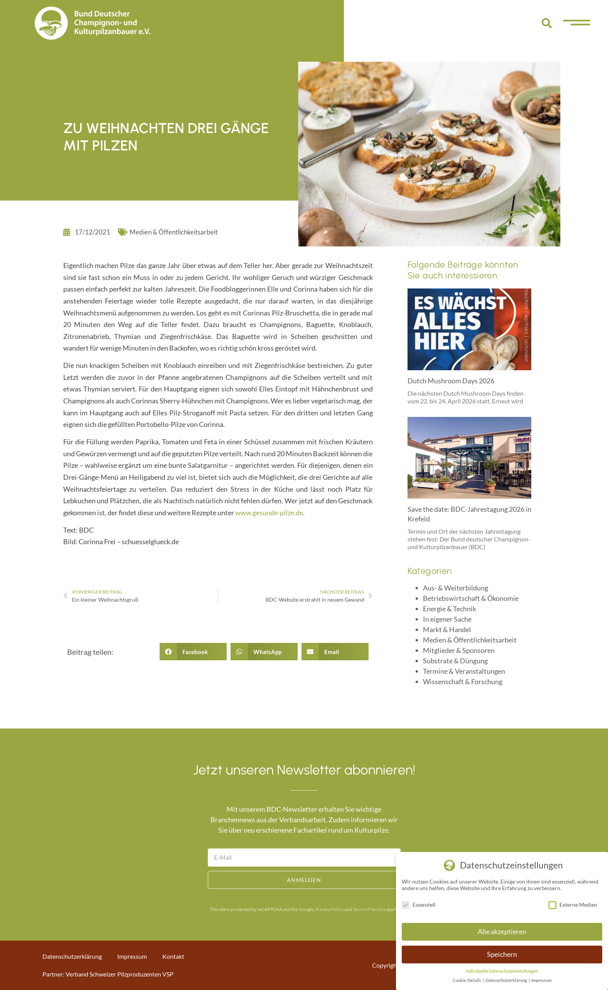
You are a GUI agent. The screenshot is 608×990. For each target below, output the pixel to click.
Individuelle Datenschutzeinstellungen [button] (502, 971)
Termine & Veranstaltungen (464, 671)
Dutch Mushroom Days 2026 (451, 380)
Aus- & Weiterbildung (455, 588)
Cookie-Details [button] (467, 980)
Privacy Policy (329, 909)
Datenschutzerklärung (72, 956)
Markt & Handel (447, 629)
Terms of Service (369, 909)
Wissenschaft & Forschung (462, 681)
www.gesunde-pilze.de (269, 512)
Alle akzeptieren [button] (502, 932)
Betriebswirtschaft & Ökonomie (471, 598)
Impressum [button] (541, 980)
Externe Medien (573, 904)
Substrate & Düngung (455, 660)
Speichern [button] (502, 954)
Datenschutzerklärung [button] (506, 980)
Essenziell (419, 904)
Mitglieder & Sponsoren (459, 650)
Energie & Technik (449, 608)
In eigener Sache (447, 619)
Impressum (132, 956)
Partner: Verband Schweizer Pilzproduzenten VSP (107, 974)
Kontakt (173, 956)
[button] (546, 23)
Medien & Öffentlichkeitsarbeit (174, 232)
